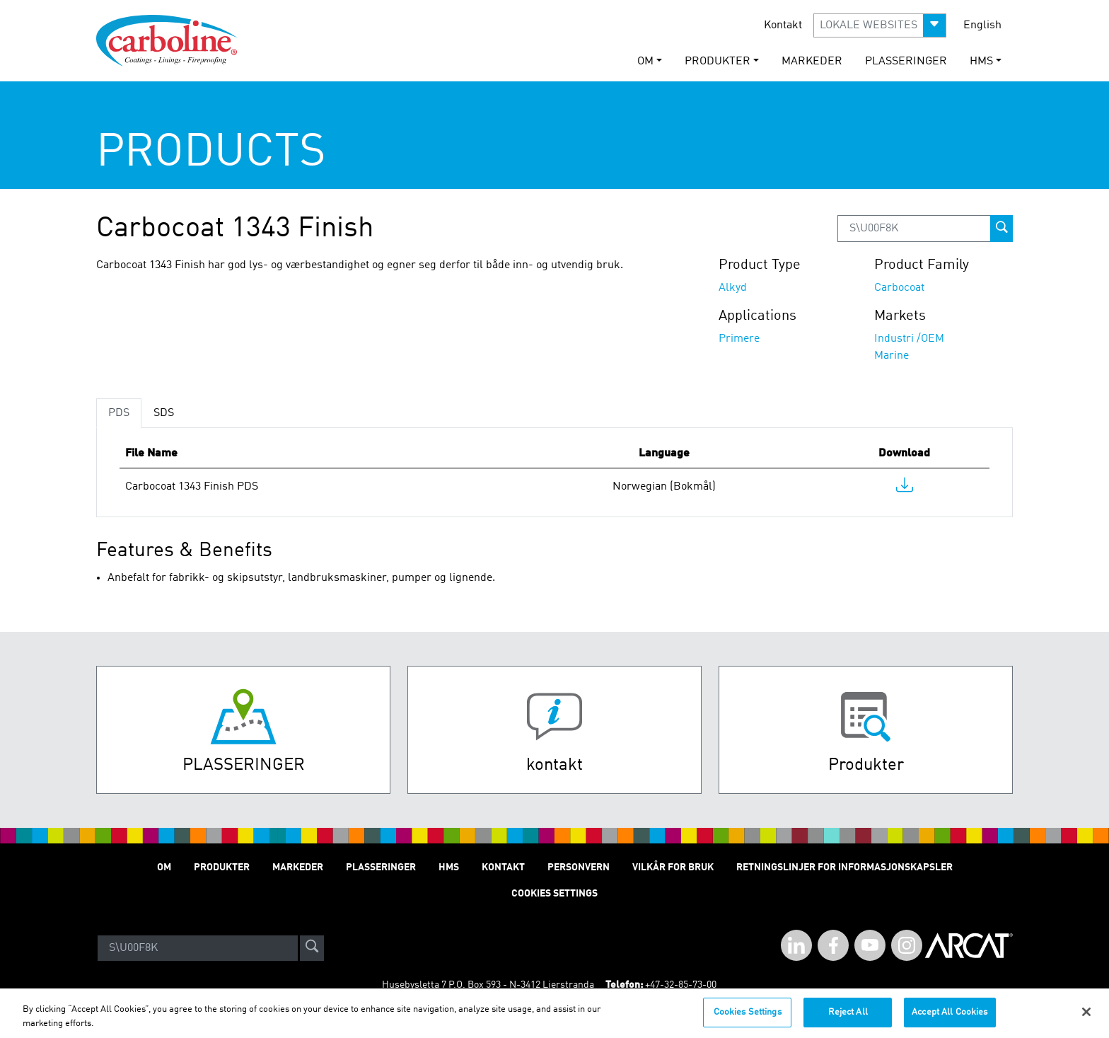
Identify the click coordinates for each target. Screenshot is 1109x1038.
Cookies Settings (748, 1019)
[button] (879, 25)
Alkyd (733, 288)
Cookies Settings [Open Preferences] (554, 894)
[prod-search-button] (1001, 228)
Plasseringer (906, 61)
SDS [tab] (163, 413)
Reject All (848, 1019)
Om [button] (645, 61)
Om (164, 867)
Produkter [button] (717, 61)
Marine (891, 356)
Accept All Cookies (949, 1019)
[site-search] (311, 948)
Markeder (812, 61)
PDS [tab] (118, 413)
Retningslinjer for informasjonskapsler (844, 867)
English (982, 25)
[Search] (197, 948)
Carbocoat (899, 288)
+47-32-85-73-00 (680, 985)
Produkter (222, 867)
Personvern (578, 867)
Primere (739, 339)
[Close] (1086, 1018)
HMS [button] (981, 61)
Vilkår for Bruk (673, 867)
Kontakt (783, 25)
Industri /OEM (909, 339)
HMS (449, 867)
